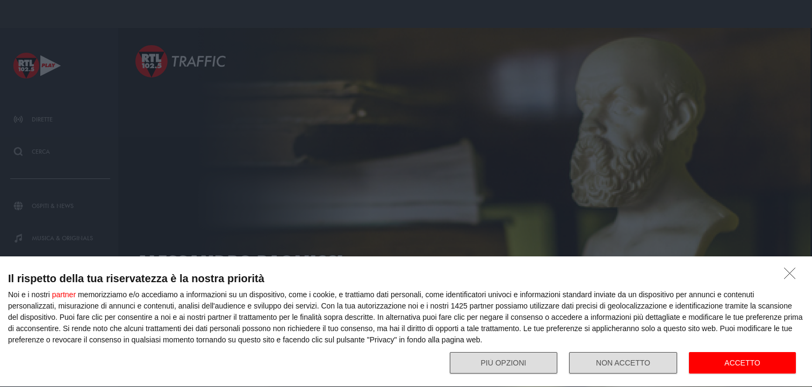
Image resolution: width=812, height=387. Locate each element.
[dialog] (406, 322)
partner (64, 294)
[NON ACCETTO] (792, 276)
